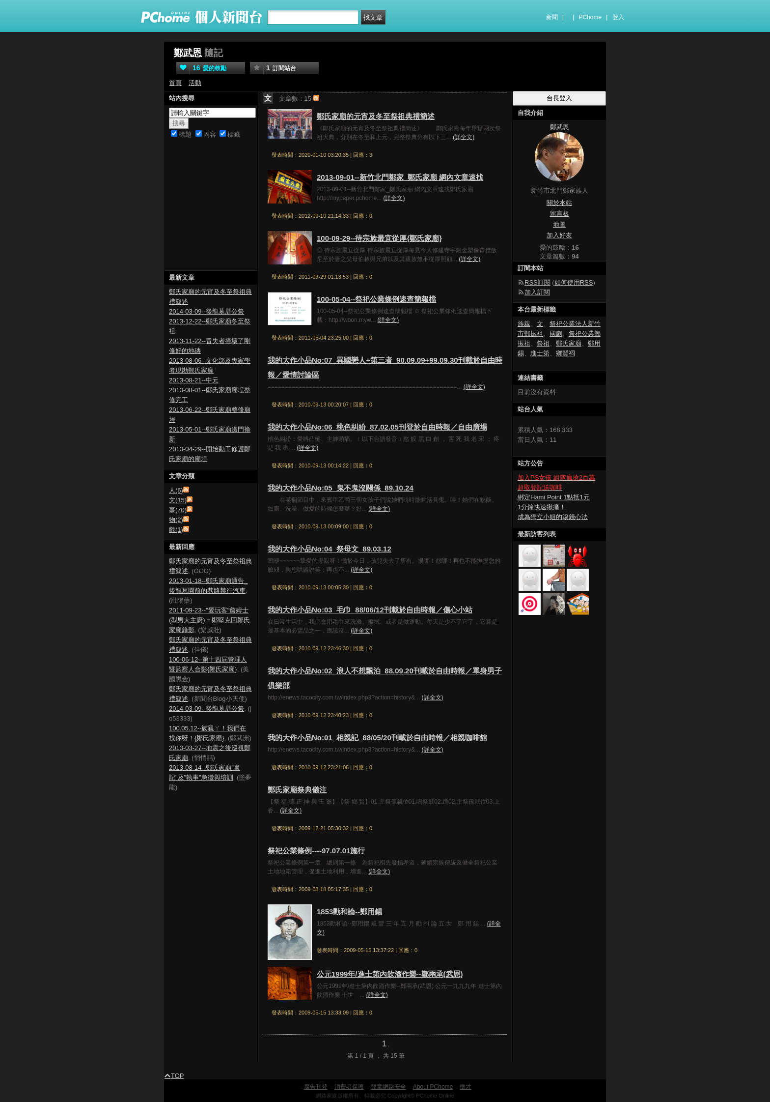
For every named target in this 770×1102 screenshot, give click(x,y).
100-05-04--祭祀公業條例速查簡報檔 (376, 299)
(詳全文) (463, 137)
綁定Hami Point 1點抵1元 (554, 497)
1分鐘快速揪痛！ (542, 507)
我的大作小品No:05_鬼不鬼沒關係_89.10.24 (340, 488)
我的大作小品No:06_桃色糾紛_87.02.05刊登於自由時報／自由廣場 (377, 427)
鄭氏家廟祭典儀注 (297, 789)
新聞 (552, 17)
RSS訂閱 (537, 282)
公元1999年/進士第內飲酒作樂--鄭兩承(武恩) (390, 974)
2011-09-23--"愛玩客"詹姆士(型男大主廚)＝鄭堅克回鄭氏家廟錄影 (209, 620)
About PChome (433, 1086)
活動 (195, 83)
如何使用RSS (573, 282)
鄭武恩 (188, 53)
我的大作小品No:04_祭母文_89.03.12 (329, 549)
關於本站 (559, 202)
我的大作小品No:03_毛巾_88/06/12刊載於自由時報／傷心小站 (370, 610)
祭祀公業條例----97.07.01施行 (316, 850)
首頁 (175, 83)
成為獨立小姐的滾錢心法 (553, 517)
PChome (590, 17)
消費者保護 (349, 1086)
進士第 (540, 353)
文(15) (178, 500)
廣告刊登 (316, 1086)
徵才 (465, 1086)
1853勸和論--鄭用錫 (349, 911)
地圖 (559, 224)
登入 (618, 17)
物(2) (176, 519)
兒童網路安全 (388, 1086)
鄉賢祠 (565, 353)
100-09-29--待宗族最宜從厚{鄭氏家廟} (379, 238)
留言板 (559, 213)
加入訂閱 (537, 292)
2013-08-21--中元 (194, 380)
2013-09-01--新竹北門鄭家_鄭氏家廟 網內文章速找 (400, 177)
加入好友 (559, 235)
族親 (524, 323)
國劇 (556, 333)
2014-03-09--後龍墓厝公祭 (206, 311)
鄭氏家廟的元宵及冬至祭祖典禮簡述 (376, 116)
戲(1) (176, 529)
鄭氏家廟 (568, 343)
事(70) (178, 510)
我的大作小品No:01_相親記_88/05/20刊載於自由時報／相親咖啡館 (377, 737)
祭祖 (543, 343)
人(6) (176, 490)
